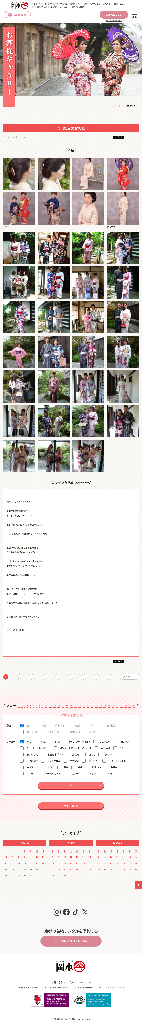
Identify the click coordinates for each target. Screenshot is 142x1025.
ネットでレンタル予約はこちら (71, 942)
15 (67, 706)
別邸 (92, 726)
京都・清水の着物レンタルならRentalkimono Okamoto (71, 1019)
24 (104, 706)
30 (129, 706)
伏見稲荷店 (74, 732)
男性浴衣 (74, 761)
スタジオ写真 (53, 761)
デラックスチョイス (53, 774)
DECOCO (104, 742)
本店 (43, 726)
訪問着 (92, 755)
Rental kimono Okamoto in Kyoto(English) (31, 988)
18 (79, 706)
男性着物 (105, 748)
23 (100, 706)
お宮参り (76, 774)
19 (84, 706)
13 (58, 706)
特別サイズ (94, 761)
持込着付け (32, 767)
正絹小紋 (96, 767)
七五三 (50, 767)
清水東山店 (32, 732)
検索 (71, 786)
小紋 (43, 742)
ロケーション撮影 (117, 761)
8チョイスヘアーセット (79, 742)
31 (134, 706)
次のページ (128, 677)
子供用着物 (32, 755)
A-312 (93, 774)
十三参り (31, 774)
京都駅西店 (53, 732)
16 (71, 706)
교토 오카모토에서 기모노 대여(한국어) (111, 988)
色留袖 (114, 767)
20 (88, 706)
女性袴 (108, 755)
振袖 (122, 748)
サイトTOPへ (71, 806)
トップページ (116, 106)
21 (92, 706)
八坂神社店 (110, 726)
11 (50, 706)
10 (46, 706)
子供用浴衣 (32, 761)
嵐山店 (92, 732)
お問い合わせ (58, 983)
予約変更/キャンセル (114, 20)
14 (63, 706)
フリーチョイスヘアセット (39, 748)
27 (117, 706)
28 (121, 706)
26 (113, 706)
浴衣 (57, 742)
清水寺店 (59, 726)
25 (109, 706)
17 (75, 706)
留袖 (66, 767)
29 (125, 706)
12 (54, 706)
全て (29, 726)
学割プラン (123, 742)
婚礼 (80, 767)
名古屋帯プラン (55, 755)
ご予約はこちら (114, 14)
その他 (108, 774)
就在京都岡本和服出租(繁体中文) (84, 988)
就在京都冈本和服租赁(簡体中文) (60, 988)
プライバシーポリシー (79, 983)
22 (96, 706)
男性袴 (75, 755)
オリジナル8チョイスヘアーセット (76, 748)
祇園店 (77, 726)
